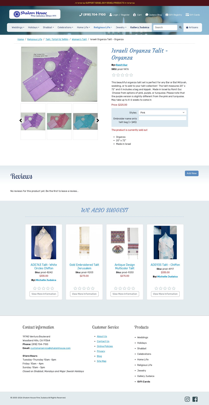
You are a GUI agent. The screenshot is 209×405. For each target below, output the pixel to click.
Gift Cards (193, 14)
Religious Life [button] (102, 27)
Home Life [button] (82, 27)
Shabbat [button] (47, 27)
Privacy (101, 351)
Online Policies (105, 346)
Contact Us (103, 341)
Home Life (142, 359)
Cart (137, 14)
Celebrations (144, 354)
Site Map (101, 361)
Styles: (133, 112)
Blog (99, 356)
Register (125, 15)
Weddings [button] (17, 27)
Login (113, 14)
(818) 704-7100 (94, 14)
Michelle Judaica (46, 280)
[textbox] (163, 118)
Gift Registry (173, 14)
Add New (192, 173)
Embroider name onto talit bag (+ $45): (125, 120)
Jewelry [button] (120, 27)
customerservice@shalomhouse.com (50, 348)
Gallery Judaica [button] (139, 27)
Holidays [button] (32, 27)
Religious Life (144, 365)
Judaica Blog (153, 14)
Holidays (142, 343)
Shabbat (141, 348)
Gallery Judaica (145, 376)
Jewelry (141, 370)
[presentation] (21, 120)
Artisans (192, 27)
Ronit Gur (122, 65)
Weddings (142, 337)
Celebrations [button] (64, 27)
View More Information (43, 294)
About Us (102, 336)
